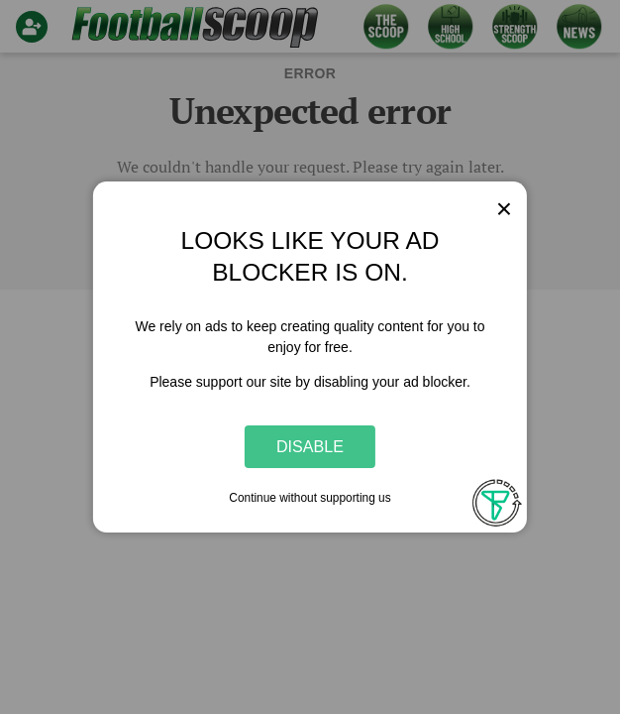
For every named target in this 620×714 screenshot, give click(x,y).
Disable (310, 446)
